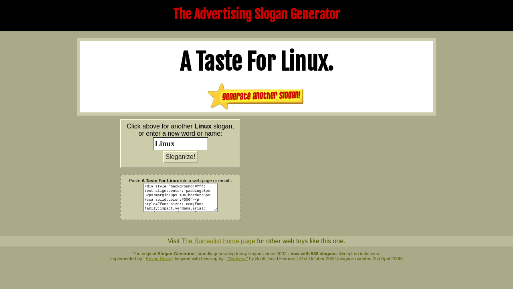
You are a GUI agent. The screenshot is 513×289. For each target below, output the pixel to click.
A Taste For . (256, 61)
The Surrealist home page (218, 241)
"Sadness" (237, 258)
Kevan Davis (158, 258)
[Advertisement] (325, 175)
